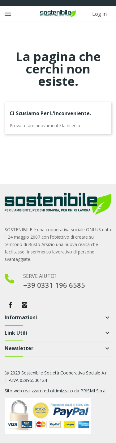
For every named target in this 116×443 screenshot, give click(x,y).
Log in (99, 13)
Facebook (10, 305)
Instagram (24, 305)
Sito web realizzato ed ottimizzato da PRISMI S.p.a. (55, 391)
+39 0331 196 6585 (54, 285)
